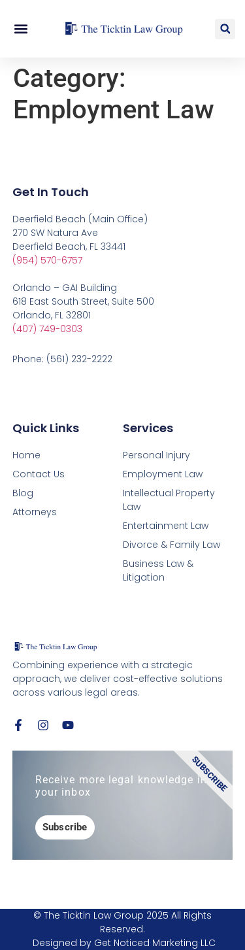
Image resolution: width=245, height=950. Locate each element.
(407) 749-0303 (47, 328)
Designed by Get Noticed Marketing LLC (124, 942)
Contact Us (38, 474)
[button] (20, 29)
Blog (22, 493)
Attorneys (34, 511)
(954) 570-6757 (47, 260)
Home (26, 455)
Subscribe (65, 827)
